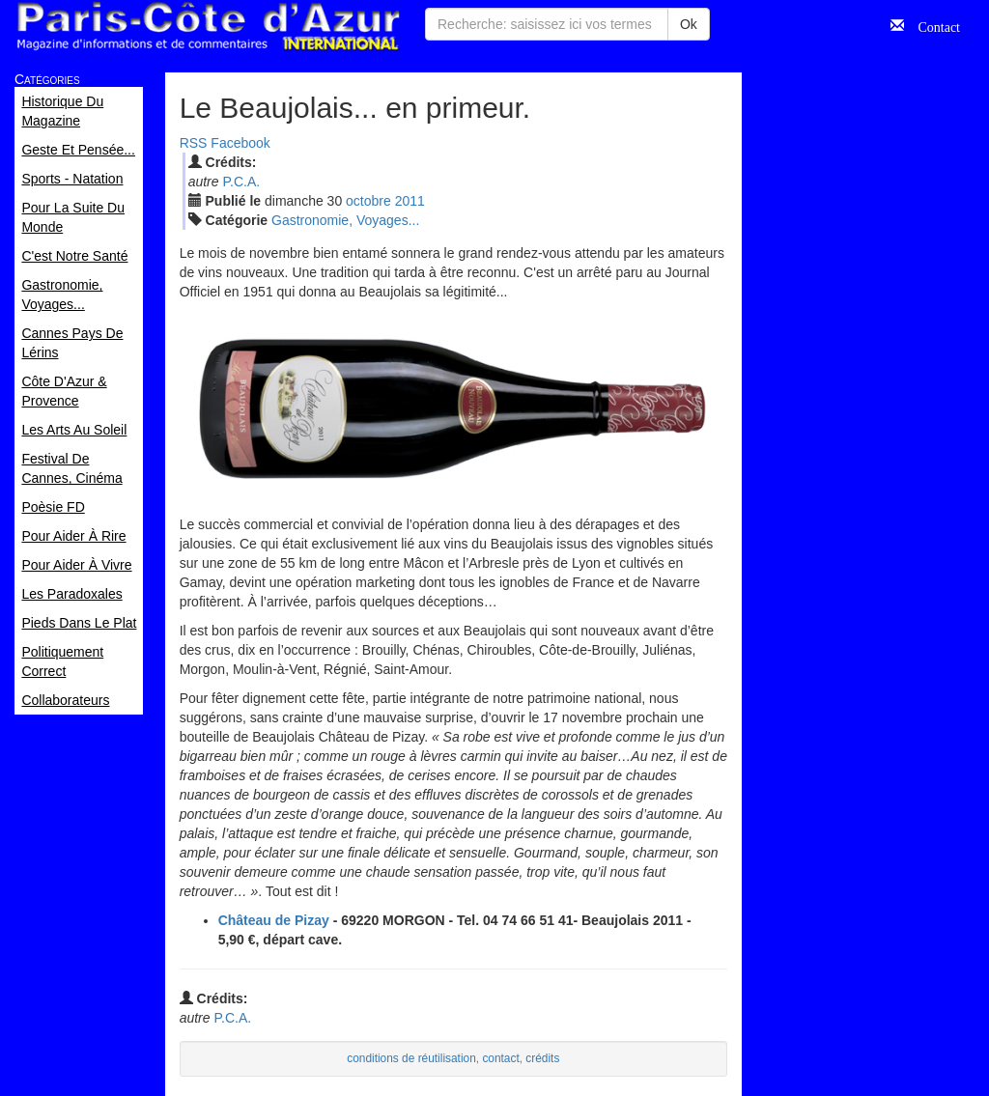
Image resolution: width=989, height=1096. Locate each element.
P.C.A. (241, 181)
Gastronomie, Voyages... (345, 220)
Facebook (240, 143)
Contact (932, 25)
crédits (542, 1058)
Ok (688, 24)
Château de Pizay (273, 920)
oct (368, 201)
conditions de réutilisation (411, 1058)
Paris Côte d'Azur (207, 26)
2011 (410, 201)
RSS (194, 143)
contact (500, 1058)
